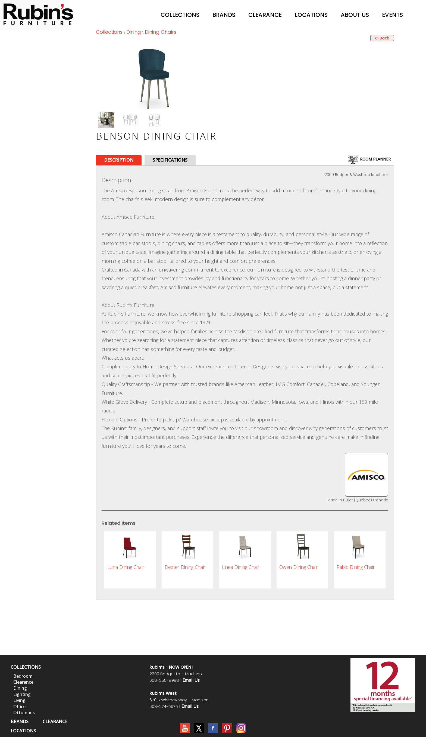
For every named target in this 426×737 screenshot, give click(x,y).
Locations (311, 15)
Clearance (265, 15)
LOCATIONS (23, 731)
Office (19, 707)
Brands (223, 15)
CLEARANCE (55, 721)
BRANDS (20, 721)
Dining (133, 32)
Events (392, 15)
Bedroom (23, 676)
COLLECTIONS (26, 667)
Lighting (22, 694)
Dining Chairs (160, 32)
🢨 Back (382, 38)
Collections (180, 15)
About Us (355, 15)
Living (19, 700)
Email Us (191, 680)
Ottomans (24, 713)
